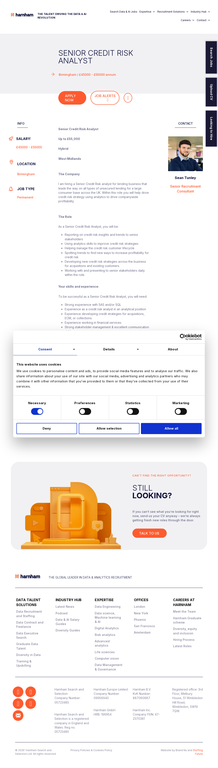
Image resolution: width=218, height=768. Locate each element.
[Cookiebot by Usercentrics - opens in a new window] (183, 337)
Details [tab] (109, 349)
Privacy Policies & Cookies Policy (91, 750)
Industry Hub (200, 11)
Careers (188, 20)
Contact (203, 20)
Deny (47, 428)
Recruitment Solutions (173, 11)
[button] (18, 691)
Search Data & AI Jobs (123, 11)
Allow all (171, 428)
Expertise (147, 11)
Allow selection (109, 428)
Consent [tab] (45, 349)
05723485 (61, 702)
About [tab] (173, 349)
